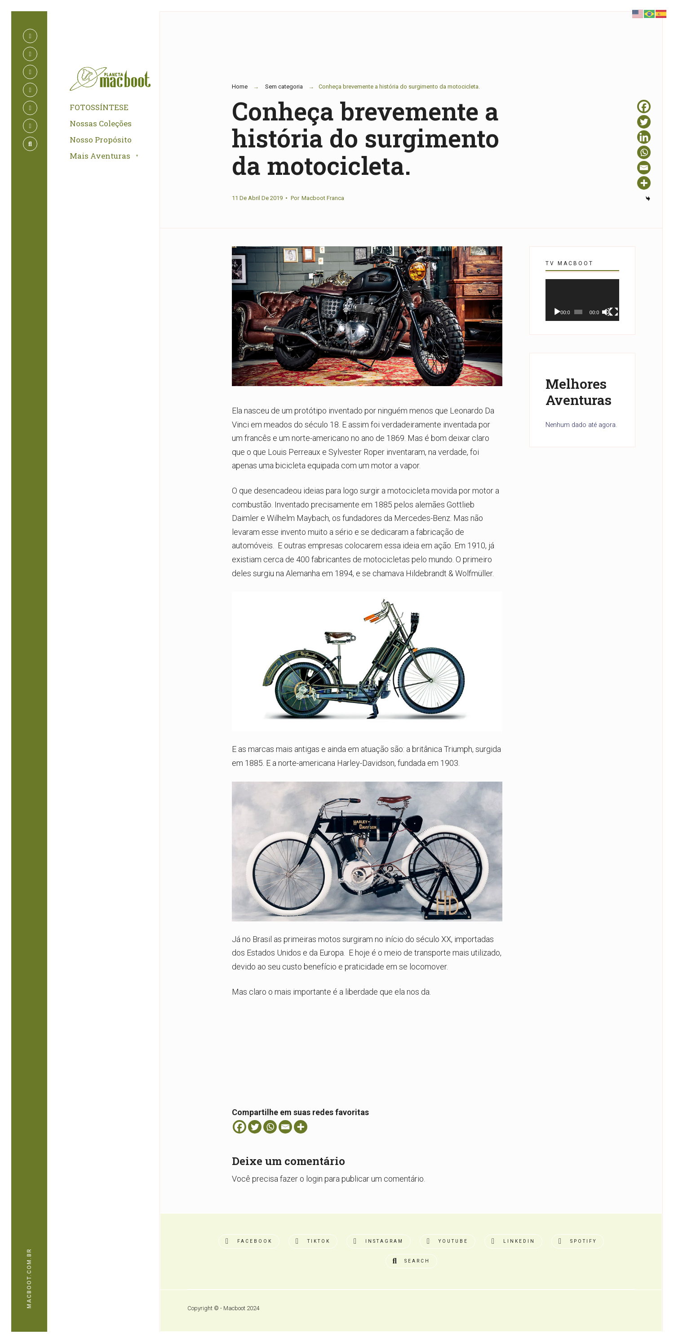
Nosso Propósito (101, 140)
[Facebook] (239, 1127)
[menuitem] (115, 157)
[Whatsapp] (270, 1127)
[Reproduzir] (557, 311)
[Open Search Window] (30, 144)
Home (240, 86)
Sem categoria (284, 86)
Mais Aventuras (100, 156)
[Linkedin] (644, 137)
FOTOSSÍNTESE (99, 107)
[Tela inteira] (613, 311)
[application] (582, 299)
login (314, 1178)
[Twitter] (255, 1127)
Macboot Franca (323, 198)
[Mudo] (606, 311)
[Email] (285, 1127)
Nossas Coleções (101, 124)
